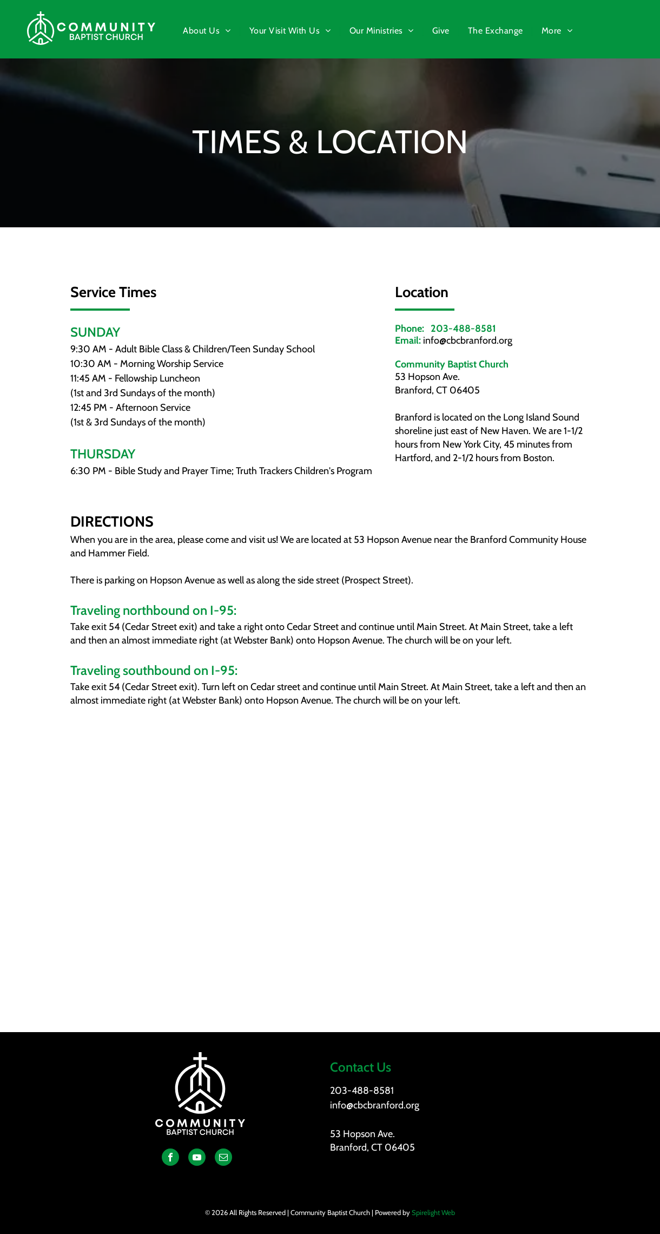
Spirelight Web (433, 1212)
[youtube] (197, 1158)
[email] (223, 1158)
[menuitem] (208, 31)
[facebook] (170, 1158)
